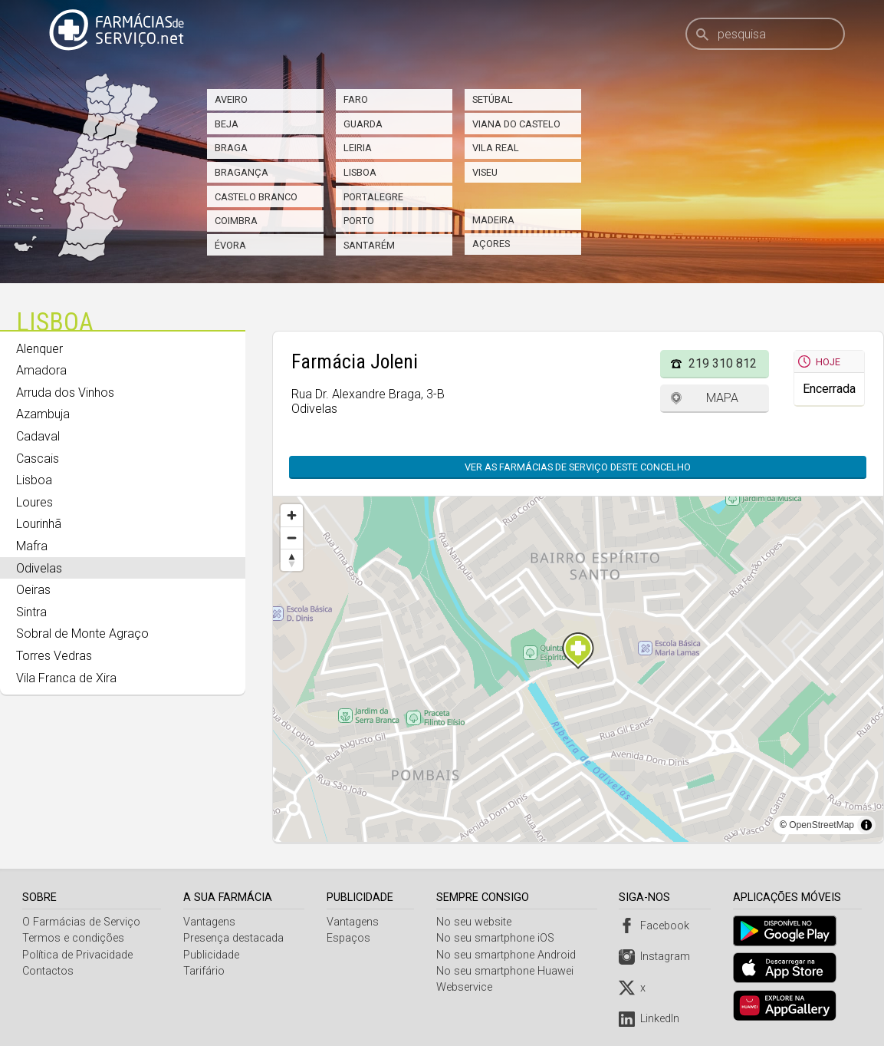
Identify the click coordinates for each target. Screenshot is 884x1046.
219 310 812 (722, 363)
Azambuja (43, 414)
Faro (355, 99)
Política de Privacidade (77, 955)
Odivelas (39, 568)
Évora (230, 245)
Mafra (32, 546)
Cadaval (38, 436)
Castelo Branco (256, 197)
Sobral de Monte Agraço (82, 633)
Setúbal (492, 99)
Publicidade (212, 955)
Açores (491, 243)
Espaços (350, 938)
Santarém (369, 245)
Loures (34, 502)
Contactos (48, 971)
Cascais (37, 458)
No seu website (476, 922)
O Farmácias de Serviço (81, 922)
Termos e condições (73, 938)
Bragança (241, 172)
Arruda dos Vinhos (65, 392)
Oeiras (33, 589)
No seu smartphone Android (508, 955)
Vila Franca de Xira (66, 678)
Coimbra (236, 220)
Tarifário (204, 971)
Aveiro (231, 99)
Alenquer (39, 349)
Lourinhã (38, 523)
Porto (358, 220)
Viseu (485, 172)
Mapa (722, 398)
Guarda (363, 124)
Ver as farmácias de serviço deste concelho (578, 467)
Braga (231, 147)
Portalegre (373, 197)
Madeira (493, 220)
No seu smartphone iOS (498, 938)
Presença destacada (234, 938)
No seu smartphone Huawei (507, 971)
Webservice (467, 987)
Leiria (357, 147)
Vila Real (495, 147)
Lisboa (359, 172)
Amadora (41, 370)
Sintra (31, 612)
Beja (226, 124)
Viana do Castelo (516, 124)
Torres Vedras (54, 655)
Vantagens (210, 922)
